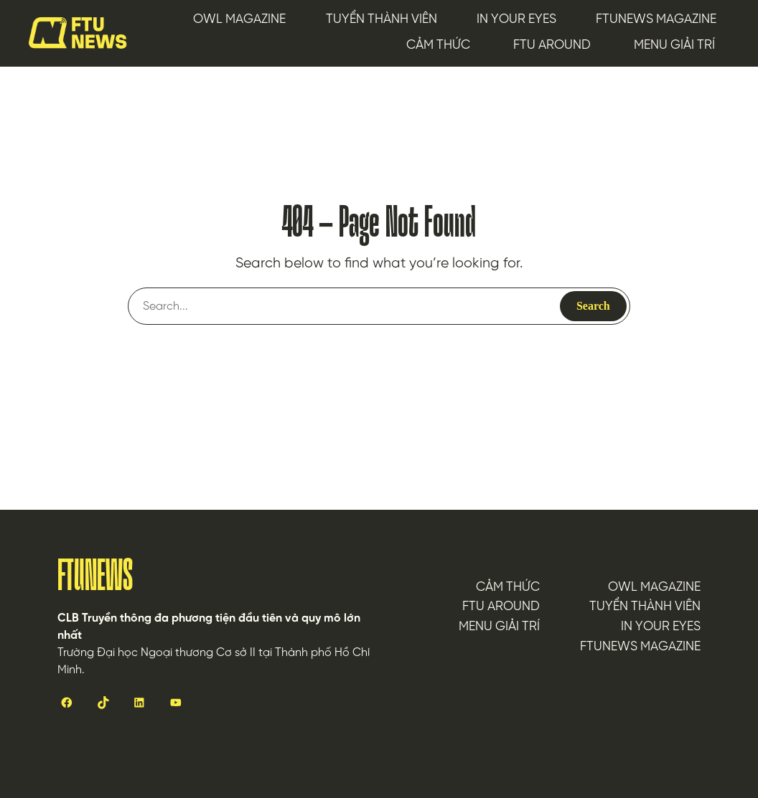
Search (593, 306)
